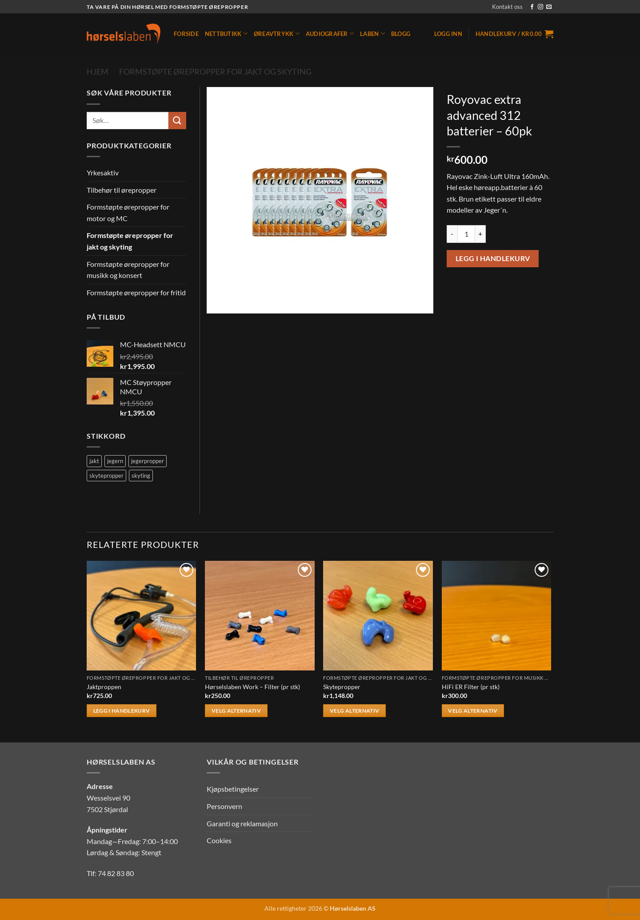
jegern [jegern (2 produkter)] (115, 460)
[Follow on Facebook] (532, 7)
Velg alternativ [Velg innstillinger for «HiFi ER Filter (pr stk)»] (472, 711)
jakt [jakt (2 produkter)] (94, 460)
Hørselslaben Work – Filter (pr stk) (252, 686)
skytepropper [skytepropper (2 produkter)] (106, 475)
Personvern (224, 806)
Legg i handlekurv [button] (121, 711)
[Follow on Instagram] (540, 7)
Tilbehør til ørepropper (121, 190)
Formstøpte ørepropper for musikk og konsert (128, 270)
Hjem (97, 71)
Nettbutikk (226, 33)
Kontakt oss (507, 6)
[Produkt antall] (466, 234)
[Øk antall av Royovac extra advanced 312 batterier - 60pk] (480, 234)
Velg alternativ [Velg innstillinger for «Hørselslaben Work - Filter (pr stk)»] (236, 711)
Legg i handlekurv (493, 258)
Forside (186, 33)
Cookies (219, 840)
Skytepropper (341, 686)
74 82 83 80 (116, 873)
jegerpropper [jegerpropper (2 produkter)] (147, 460)
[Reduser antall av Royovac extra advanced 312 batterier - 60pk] (452, 234)
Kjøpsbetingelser (233, 789)
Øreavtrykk (277, 33)
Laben (372, 33)
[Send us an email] (549, 7)
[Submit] (177, 120)
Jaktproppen (104, 686)
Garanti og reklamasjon (242, 823)
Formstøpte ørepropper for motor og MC (128, 212)
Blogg (400, 33)
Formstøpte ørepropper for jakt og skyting (215, 71)
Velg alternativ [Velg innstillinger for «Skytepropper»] (354, 711)
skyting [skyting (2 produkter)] (141, 475)
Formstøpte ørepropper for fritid (136, 292)
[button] (448, 34)
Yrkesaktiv (103, 172)
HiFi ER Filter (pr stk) (471, 686)
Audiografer (330, 33)
